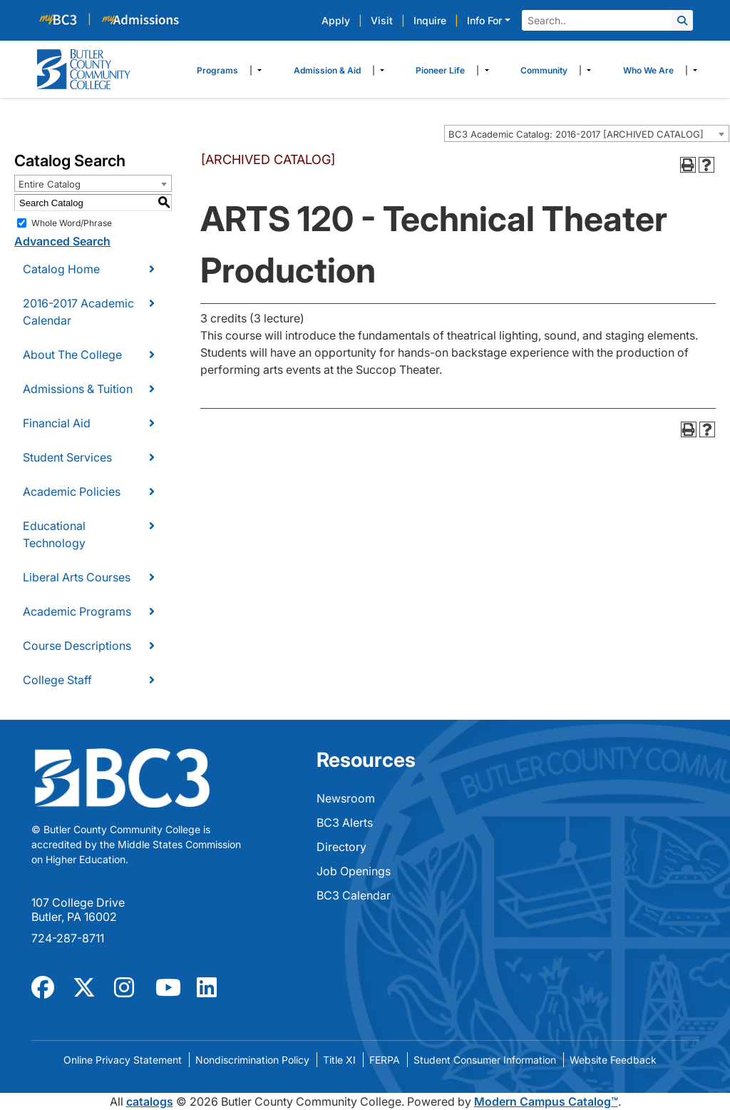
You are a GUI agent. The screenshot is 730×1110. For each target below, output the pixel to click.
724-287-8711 (67, 938)
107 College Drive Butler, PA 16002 (78, 909)
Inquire (429, 20)
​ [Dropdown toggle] (255, 70)
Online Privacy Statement (122, 1060)
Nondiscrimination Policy (252, 1060)
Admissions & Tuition (78, 389)
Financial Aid (57, 423)
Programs (217, 70)
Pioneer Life (440, 70)
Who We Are (648, 70)
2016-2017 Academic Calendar (78, 311)
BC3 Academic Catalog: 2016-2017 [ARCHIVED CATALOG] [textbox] (576, 134)
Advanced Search (62, 241)
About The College (72, 354)
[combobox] (586, 133)
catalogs (149, 1101)
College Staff (57, 680)
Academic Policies (71, 491)
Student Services (67, 457)
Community (543, 70)
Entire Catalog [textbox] (50, 184)
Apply (336, 20)
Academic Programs (77, 611)
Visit (382, 20)
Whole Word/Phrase (71, 223)
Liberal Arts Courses (76, 577)
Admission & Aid (327, 70)
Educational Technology (54, 534)
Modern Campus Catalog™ (546, 1101)
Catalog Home (61, 269)
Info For (484, 20)
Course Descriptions (77, 645)
